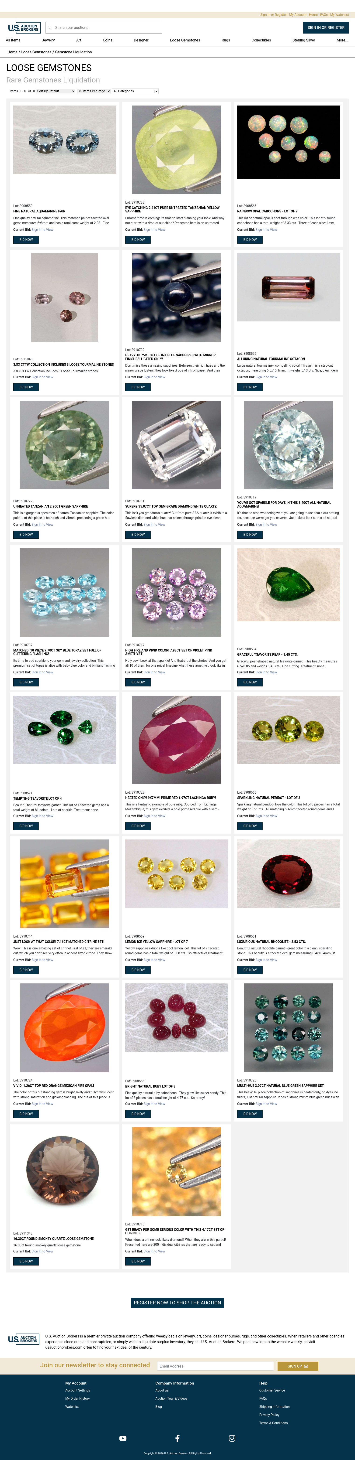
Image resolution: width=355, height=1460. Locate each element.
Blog (158, 1407)
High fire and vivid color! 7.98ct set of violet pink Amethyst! (168, 652)
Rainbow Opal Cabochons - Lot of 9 (267, 211)
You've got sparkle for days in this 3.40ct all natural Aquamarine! (284, 504)
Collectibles (261, 40)
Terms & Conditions (273, 1423)
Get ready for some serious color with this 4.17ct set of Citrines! (174, 1231)
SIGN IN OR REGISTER (326, 27)
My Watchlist (339, 15)
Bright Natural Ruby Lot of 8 (150, 1086)
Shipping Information (274, 1407)
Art (78, 40)
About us (161, 1390)
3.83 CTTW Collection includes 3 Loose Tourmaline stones (63, 364)
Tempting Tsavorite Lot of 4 (37, 798)
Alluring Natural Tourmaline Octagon (271, 359)
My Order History (77, 1398)
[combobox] (113, 91)
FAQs (324, 15)
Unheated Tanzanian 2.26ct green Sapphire (50, 506)
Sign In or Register (273, 15)
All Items (13, 40)
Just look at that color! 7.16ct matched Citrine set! (58, 942)
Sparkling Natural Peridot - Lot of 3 (268, 798)
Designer (141, 40)
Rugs (226, 40)
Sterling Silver (303, 40)
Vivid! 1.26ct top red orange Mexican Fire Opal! (53, 1086)
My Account (297, 15)
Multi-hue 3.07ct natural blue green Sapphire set (280, 1086)
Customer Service (272, 1390)
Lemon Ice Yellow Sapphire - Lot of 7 (156, 942)
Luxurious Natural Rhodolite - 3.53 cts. (271, 942)
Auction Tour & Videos (171, 1398)
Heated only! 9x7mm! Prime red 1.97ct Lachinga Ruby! (170, 798)
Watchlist (72, 1407)
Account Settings (77, 1390)
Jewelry (48, 40)
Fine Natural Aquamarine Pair (39, 211)
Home (313, 15)
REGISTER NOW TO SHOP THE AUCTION (177, 1303)
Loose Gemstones (185, 40)
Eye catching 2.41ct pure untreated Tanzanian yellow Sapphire (172, 209)
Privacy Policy (269, 1415)
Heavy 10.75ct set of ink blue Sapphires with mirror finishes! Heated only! (170, 357)
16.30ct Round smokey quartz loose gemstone (53, 1239)
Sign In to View (42, 230)
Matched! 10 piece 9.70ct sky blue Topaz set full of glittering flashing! (57, 652)
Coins (107, 40)
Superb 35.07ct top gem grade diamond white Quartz (171, 506)
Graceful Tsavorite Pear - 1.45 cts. (267, 654)
